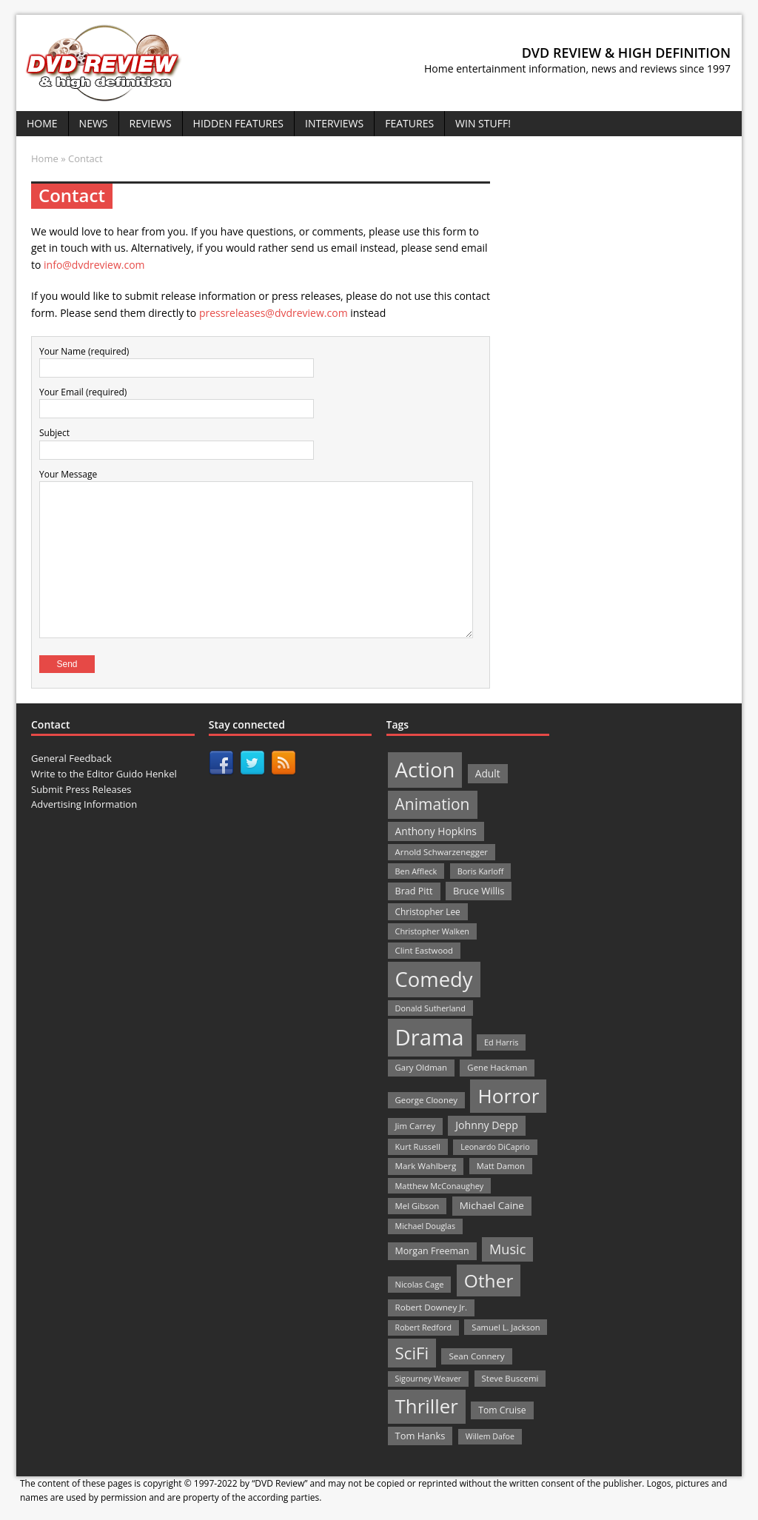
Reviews (151, 123)
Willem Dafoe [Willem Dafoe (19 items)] (490, 1436)
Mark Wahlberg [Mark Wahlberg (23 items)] (426, 1165)
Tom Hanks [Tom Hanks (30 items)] (420, 1435)
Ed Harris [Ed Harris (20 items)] (501, 1042)
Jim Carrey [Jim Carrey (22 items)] (415, 1125)
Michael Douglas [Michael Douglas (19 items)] (425, 1226)
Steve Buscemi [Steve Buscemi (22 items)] (510, 1378)
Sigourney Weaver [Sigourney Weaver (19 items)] (428, 1378)
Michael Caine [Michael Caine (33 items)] (492, 1205)
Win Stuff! (483, 123)
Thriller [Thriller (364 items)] (426, 1406)
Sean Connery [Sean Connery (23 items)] (476, 1356)
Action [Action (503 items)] (425, 769)
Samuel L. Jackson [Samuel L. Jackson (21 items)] (506, 1327)
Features (409, 123)
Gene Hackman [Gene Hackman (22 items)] (497, 1067)
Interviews (334, 123)
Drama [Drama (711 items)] (429, 1037)
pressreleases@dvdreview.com (273, 313)
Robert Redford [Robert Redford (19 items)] (423, 1327)
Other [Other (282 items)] (489, 1280)
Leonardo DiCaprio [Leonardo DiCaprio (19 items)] (495, 1147)
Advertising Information (84, 804)
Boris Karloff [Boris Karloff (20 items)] (480, 871)
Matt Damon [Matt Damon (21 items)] (501, 1165)
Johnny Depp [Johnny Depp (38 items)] (486, 1125)
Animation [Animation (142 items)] (432, 804)
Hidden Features (238, 123)
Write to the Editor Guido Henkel (104, 773)
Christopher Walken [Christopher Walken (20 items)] (432, 931)
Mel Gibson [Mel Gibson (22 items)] (417, 1205)
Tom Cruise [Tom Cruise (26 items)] (502, 1410)
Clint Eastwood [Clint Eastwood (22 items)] (424, 950)
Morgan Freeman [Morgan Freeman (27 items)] (432, 1251)
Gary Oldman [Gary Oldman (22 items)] (421, 1067)
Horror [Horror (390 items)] (508, 1095)
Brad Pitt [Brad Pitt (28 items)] (414, 891)
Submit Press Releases (81, 789)
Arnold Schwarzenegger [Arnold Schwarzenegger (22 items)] (441, 851)
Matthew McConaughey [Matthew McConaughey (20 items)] (439, 1185)
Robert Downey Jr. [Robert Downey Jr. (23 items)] (431, 1307)
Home (42, 123)
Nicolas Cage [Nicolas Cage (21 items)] (419, 1284)
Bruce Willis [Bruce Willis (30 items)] (479, 890)
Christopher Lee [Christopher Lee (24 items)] (427, 911)
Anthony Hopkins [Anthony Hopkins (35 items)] (436, 831)
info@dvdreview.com (94, 265)
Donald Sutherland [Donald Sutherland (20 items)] (430, 1008)
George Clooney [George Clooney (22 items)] (426, 1099)
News (93, 123)
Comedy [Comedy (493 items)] (434, 979)
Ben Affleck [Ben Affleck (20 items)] (416, 871)
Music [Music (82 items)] (507, 1249)
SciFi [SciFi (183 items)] (412, 1353)
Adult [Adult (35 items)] (487, 773)
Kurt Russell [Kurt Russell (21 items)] (417, 1146)
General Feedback (71, 758)
